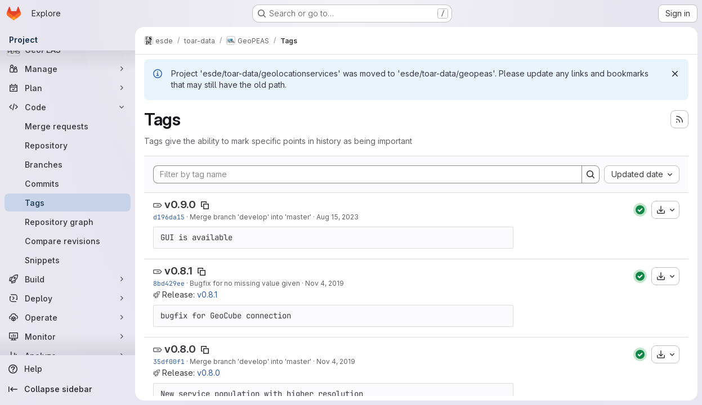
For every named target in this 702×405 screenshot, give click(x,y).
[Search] (591, 174)
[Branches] (68, 164)
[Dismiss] (675, 73)
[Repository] (68, 145)
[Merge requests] (68, 126)
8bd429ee (169, 283)
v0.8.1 (178, 270)
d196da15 (169, 217)
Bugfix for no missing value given (245, 283)
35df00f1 (169, 361)
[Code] (68, 107)
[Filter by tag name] (367, 174)
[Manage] (68, 69)
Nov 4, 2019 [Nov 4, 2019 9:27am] (324, 283)
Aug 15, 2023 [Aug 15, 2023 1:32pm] (337, 217)
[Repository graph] (68, 222)
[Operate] (68, 317)
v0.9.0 (180, 204)
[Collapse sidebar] (68, 389)
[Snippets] (68, 260)
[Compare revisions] (68, 241)
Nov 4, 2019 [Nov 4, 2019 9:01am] (335, 361)
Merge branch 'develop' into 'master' (250, 217)
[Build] (68, 279)
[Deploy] (68, 298)
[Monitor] (68, 336)
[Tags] (68, 203)
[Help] (68, 369)
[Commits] (68, 183)
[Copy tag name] (205, 205)
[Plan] (68, 88)
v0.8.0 (180, 349)
